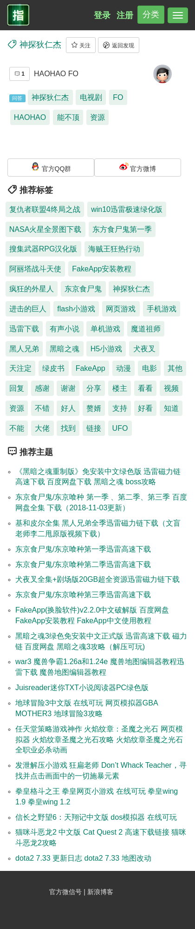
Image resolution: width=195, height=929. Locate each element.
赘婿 (93, 408)
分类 (151, 14)
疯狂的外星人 (31, 289)
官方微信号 (66, 892)
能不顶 (68, 117)
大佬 (42, 428)
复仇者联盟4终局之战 (44, 209)
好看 (145, 408)
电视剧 (91, 97)
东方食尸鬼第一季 (122, 229)
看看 (145, 388)
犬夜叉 (144, 349)
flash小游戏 (76, 309)
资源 (97, 117)
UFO (120, 428)
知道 (171, 408)
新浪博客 (100, 892)
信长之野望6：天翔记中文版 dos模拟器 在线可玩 (96, 817)
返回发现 (118, 45)
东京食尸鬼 (83, 289)
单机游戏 (105, 329)
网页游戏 (121, 309)
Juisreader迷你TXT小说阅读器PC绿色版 (82, 688)
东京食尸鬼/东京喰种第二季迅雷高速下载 (83, 564)
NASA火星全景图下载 (45, 229)
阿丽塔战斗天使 (35, 269)
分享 (93, 388)
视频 (171, 388)
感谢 (42, 388)
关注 (81, 45)
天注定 (20, 368)
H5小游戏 (106, 349)
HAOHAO (30, 117)
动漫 (123, 368)
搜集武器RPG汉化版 (43, 249)
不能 (16, 428)
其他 (175, 368)
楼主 (119, 388)
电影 (149, 368)
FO (118, 97)
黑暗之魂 (64, 349)
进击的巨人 (27, 309)
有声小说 (64, 329)
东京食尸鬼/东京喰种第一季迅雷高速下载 (83, 549)
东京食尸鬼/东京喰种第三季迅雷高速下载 (83, 595)
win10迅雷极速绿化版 (126, 209)
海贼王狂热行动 (114, 249)
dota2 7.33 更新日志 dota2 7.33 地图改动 (83, 858)
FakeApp (90, 368)
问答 (17, 98)
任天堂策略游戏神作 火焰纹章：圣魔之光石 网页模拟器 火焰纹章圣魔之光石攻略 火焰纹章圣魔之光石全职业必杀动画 (99, 739)
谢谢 (68, 388)
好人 (68, 408)
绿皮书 (53, 368)
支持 (119, 408)
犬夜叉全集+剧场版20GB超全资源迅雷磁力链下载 (97, 579)
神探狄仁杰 (50, 97)
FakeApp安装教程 (101, 269)
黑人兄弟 (24, 349)
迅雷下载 (24, 329)
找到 (68, 428)
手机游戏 (161, 309)
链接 (93, 428)
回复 (16, 388)
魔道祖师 (146, 329)
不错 (42, 408)
